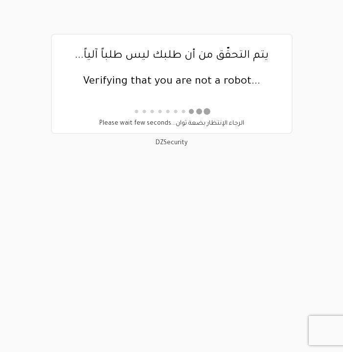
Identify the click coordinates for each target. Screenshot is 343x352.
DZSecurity (171, 143)
